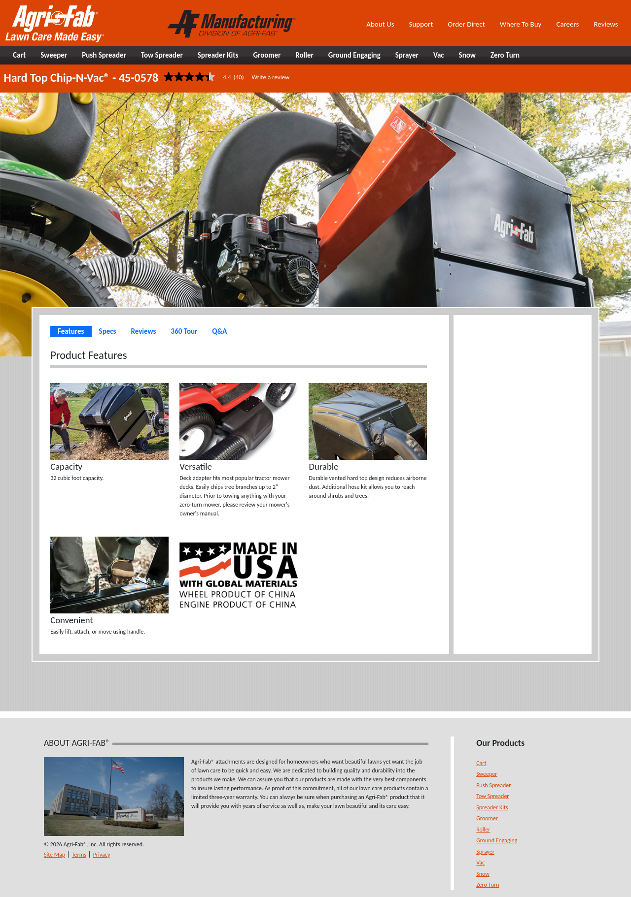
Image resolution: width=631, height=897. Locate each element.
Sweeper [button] (53, 55)
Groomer (487, 818)
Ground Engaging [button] (354, 55)
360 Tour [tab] (184, 331)
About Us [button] (380, 24)
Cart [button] (19, 55)
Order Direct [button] (466, 24)
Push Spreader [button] (104, 55)
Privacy (101, 854)
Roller (483, 829)
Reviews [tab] (143, 331)
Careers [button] (567, 24)
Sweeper (486, 773)
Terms (79, 854)
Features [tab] (71, 331)
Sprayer (485, 851)
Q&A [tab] (219, 331)
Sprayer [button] (407, 55)
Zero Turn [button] (505, 55)
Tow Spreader (492, 796)
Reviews (606, 24)
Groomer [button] (266, 55)
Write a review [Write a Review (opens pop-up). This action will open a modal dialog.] (271, 77)
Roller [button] (304, 55)
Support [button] (421, 24)
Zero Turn (487, 884)
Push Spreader (493, 785)
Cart (481, 763)
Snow (483, 873)
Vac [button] (438, 55)
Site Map (54, 854)
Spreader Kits (492, 807)
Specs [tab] (107, 331)
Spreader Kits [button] (218, 55)
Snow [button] (467, 55)
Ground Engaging (496, 840)
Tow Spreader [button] (162, 55)
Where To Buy (521, 24)
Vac (480, 862)
